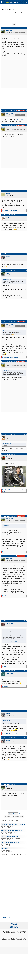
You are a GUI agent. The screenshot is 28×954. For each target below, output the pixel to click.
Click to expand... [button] (14, 641)
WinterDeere (5, 12)
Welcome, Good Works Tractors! (11, 830)
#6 (24, 253)
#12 (24, 434)
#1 (24, 27)
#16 (24, 620)
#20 (24, 784)
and (10, 210)
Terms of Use (14, 926)
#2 (16, 110)
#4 (24, 190)
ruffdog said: (5, 330)
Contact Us (14, 923)
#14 (16, 516)
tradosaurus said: (6, 720)
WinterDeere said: (6, 279)
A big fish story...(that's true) (10, 842)
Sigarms (3, 826)
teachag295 (3, 838)
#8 (16, 321)
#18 (24, 711)
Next (15, 813)
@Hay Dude (19, 119)
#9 (16, 361)
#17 (24, 670)
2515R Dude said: (6, 525)
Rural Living (8, 850)
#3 (16, 125)
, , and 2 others (11, 733)
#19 (24, 737)
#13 (24, 454)
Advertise (14, 924)
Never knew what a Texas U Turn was (13, 824)
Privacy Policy (14, 927)
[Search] (26, 2)
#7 (24, 270)
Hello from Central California (10, 836)
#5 (24, 214)
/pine (2, 844)
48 (4, 851)
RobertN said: (5, 370)
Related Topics (9, 826)
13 (4, 833)
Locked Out (4, 848)
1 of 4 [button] (9, 813)
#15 (16, 555)
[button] (1, 2)
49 (4, 827)
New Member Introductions (13, 838)
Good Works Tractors (12, 832)
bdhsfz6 (3, 850)
